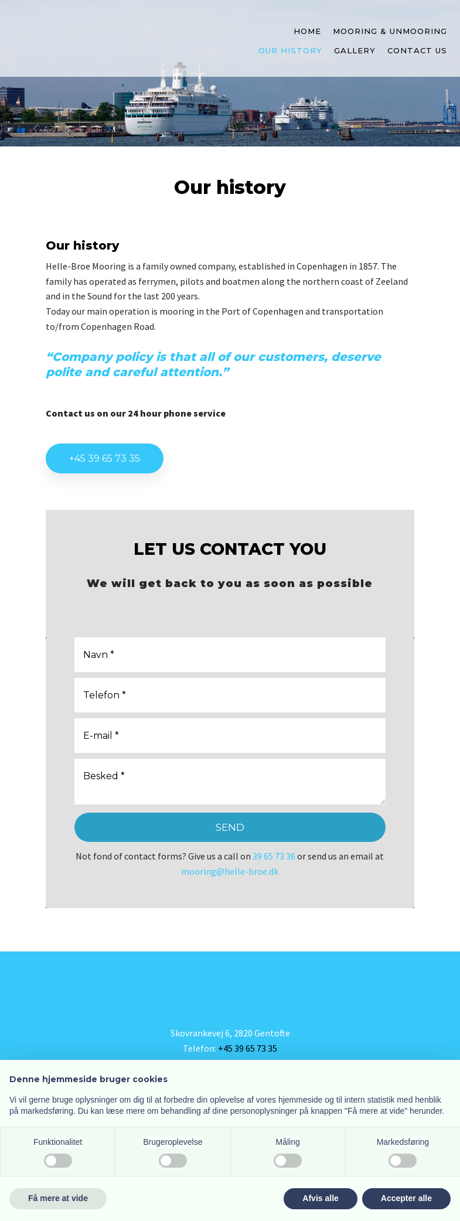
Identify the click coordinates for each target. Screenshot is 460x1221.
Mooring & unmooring (390, 31)
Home (307, 31)
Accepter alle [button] (406, 1198)
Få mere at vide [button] (58, 1198)
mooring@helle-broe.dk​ (229, 871)
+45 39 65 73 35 (104, 458)
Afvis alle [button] (320, 1198)
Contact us (417, 50)
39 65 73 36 (274, 856)
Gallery (355, 50)
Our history (290, 50)
